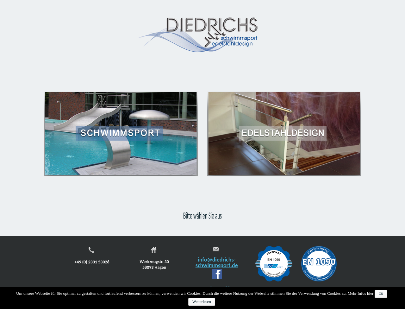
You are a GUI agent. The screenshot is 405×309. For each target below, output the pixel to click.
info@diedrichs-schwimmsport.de (217, 262)
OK (381, 294)
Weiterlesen (201, 302)
